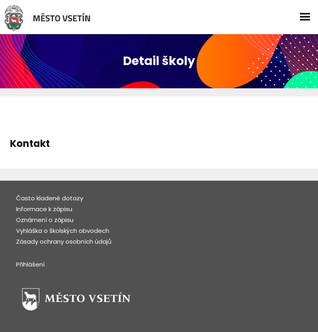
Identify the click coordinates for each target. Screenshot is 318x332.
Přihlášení (30, 264)
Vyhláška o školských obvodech (62, 230)
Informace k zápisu (44, 209)
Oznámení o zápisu (44, 220)
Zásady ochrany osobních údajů (64, 241)
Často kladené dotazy (49, 198)
